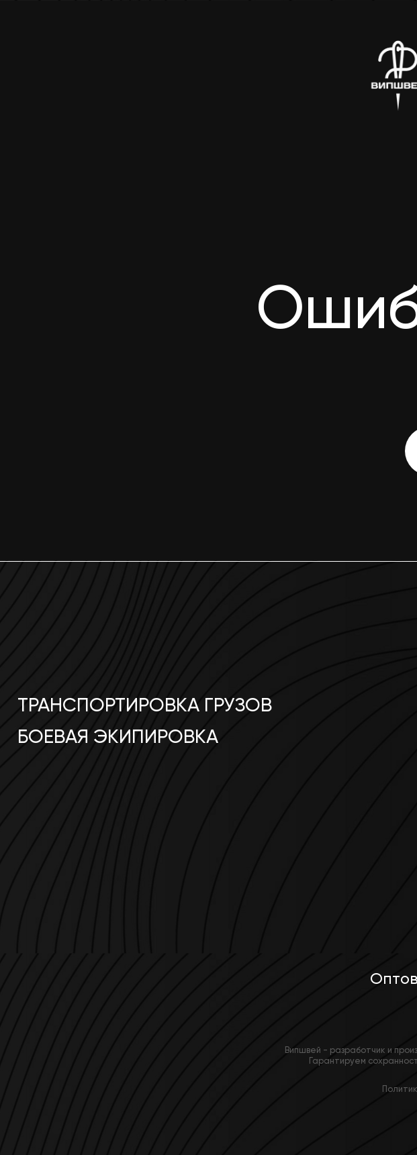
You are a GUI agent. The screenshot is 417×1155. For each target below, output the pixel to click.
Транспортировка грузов (144, 705)
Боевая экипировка (117, 736)
